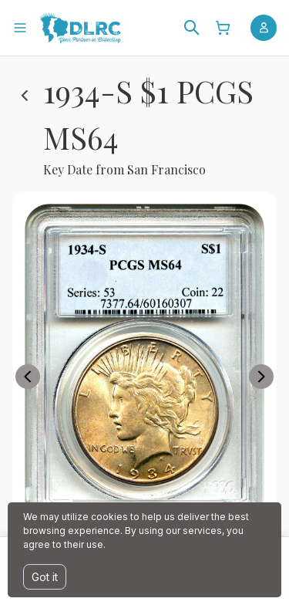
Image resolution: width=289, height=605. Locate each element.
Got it (45, 576)
